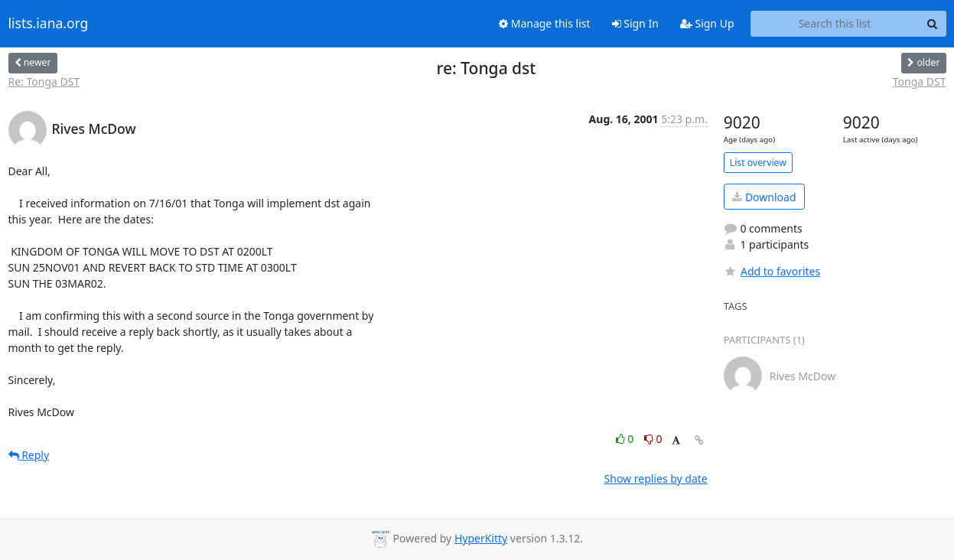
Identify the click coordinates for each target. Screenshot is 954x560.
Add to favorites (772, 271)
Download (764, 197)
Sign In (635, 23)
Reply (29, 455)
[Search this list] (835, 24)
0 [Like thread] (626, 438)
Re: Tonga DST (44, 81)
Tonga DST (919, 81)
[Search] (932, 24)
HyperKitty (480, 538)
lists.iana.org (48, 24)
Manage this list (545, 23)
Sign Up (707, 23)
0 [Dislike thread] (653, 438)
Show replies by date (656, 478)
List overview (758, 162)
